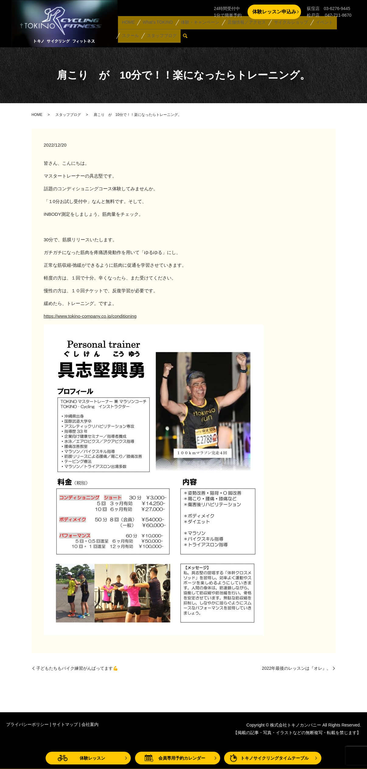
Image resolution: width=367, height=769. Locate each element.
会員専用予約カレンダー (181, 758)
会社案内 (90, 724)
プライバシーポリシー (27, 724)
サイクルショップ (287, 27)
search (162, 38)
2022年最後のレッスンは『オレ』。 (296, 668)
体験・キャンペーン (197, 27)
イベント (319, 27)
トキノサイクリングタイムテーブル (275, 758)
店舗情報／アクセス (243, 27)
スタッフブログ (136, 37)
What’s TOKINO (156, 27)
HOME (127, 27)
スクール (342, 27)
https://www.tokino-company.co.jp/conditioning (90, 316)
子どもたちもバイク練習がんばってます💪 (77, 668)
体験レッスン (92, 758)
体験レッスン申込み (274, 11)
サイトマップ (65, 724)
